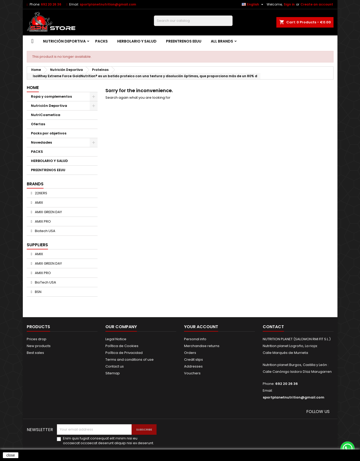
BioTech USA (45, 282)
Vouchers (192, 373)
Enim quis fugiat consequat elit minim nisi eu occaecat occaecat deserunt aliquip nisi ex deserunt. (108, 441)
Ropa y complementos (51, 96)
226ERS (40, 193)
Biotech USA (44, 230)
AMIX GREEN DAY (48, 211)
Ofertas (38, 124)
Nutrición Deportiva (64, 41)
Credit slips (193, 359)
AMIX (38, 202)
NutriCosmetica (45, 114)
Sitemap (112, 373)
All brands (222, 41)
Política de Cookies (121, 345)
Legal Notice (115, 339)
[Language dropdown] (253, 4)
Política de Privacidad (124, 352)
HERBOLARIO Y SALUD (137, 41)
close (10, 455)
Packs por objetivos (48, 133)
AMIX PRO (42, 221)
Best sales (35, 352)
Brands (35, 184)
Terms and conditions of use (129, 359)
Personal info (195, 339)
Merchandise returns (201, 345)
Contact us (114, 366)
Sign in (289, 4)
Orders (190, 352)
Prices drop (36, 339)
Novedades (41, 142)
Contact (273, 327)
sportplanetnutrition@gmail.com (108, 4)
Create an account (316, 4)
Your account (201, 327)
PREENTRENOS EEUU (183, 41)
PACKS (101, 41)
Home (33, 88)
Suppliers (37, 245)
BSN (37, 291)
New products (39, 345)
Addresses (193, 366)
